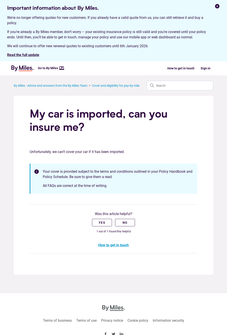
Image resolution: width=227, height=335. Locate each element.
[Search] (180, 85)
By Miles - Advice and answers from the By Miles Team (50, 85)
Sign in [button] (205, 68)
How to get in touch (180, 68)
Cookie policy (137, 320)
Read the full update (23, 55)
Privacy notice (112, 320)
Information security (168, 320)
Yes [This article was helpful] (102, 222)
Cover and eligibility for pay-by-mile (115, 85)
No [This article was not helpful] (125, 222)
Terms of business (57, 320)
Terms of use (86, 320)
